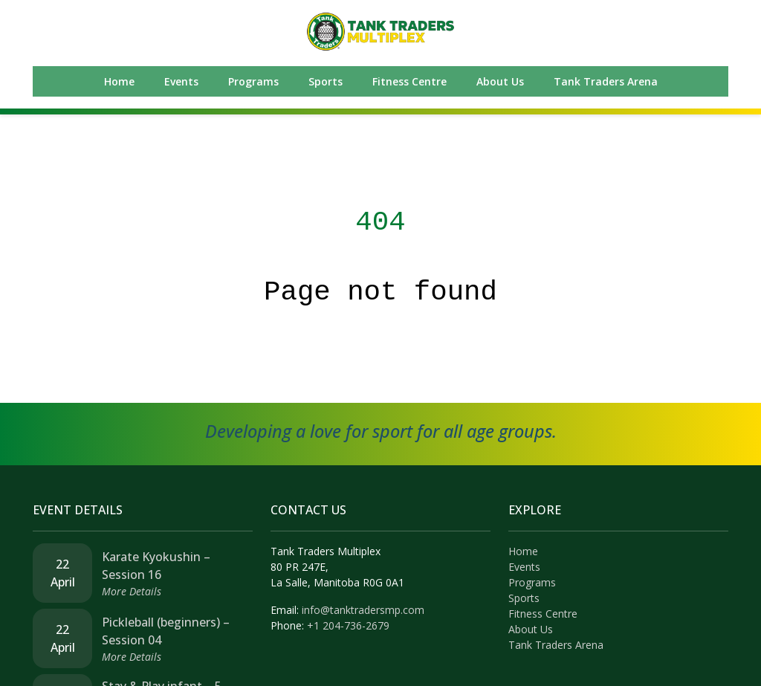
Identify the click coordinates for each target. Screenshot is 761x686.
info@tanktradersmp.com (363, 610)
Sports (325, 81)
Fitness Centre (409, 81)
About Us (500, 81)
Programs (253, 81)
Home (119, 81)
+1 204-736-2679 (348, 625)
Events (181, 81)
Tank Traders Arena (606, 81)
